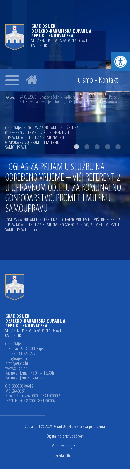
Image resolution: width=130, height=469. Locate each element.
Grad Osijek (14, 128)
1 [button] (76, 146)
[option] (72, 100)
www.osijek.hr (16, 368)
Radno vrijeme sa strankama (27, 378)
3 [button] (97, 146)
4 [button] (107, 146)
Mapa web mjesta (65, 446)
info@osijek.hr (16, 359)
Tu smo (84, 80)
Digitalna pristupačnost (65, 436)
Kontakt (108, 80)
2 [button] (86, 146)
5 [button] (117, 146)
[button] (120, 61)
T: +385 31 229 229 (20, 354)
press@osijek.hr (17, 363)
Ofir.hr (71, 456)
